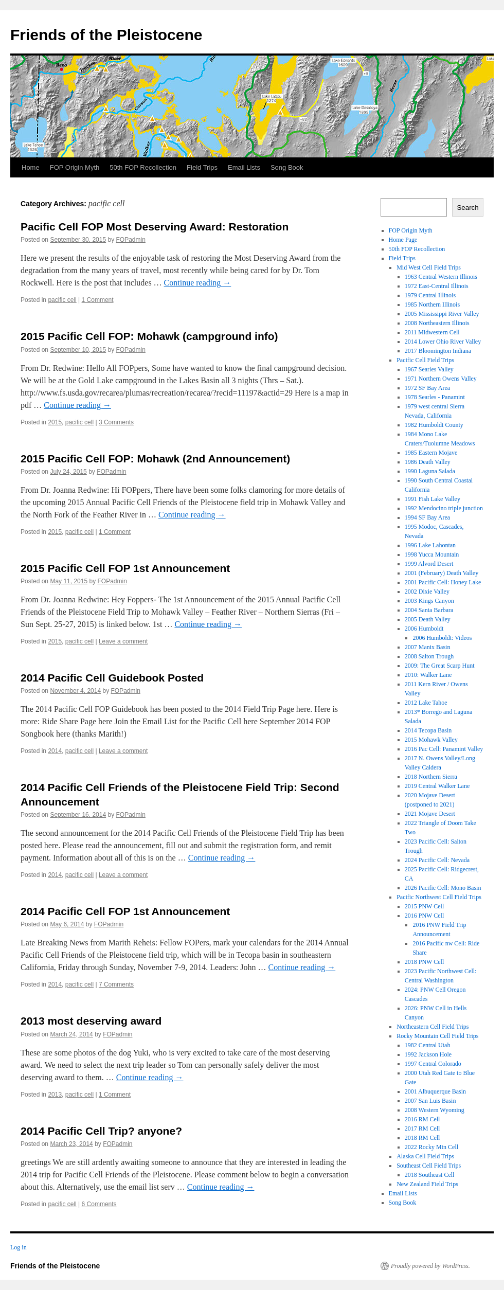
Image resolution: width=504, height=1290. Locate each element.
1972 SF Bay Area (427, 387)
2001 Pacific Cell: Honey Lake (443, 582)
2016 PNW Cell (424, 915)
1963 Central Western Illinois (441, 276)
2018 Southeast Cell (430, 1174)
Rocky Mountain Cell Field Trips (437, 1036)
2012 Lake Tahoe (426, 702)
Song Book (287, 167)
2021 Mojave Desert (430, 813)
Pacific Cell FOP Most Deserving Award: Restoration (155, 226)
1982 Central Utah (428, 1045)
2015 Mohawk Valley (431, 739)
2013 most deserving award (91, 1021)
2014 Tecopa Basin (428, 730)
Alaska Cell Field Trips (425, 1156)
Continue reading (197, 282)
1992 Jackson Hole (428, 1054)
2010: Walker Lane (428, 674)
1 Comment (98, 299)
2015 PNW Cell (424, 906)
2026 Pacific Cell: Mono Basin (443, 887)
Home (31, 167)
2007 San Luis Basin (430, 1100)
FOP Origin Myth (75, 167)
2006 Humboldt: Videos (442, 637)
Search (467, 207)
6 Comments (99, 1204)
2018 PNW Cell (424, 961)
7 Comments (116, 984)
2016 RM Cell (422, 1119)
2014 (55, 751)
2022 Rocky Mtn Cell (431, 1147)
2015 (55, 422)
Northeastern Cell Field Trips (433, 1026)
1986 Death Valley (428, 461)
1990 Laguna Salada (430, 471)
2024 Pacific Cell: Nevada (437, 860)
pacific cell (62, 299)
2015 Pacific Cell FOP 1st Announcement (125, 568)
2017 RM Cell (422, 1128)
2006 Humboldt (424, 628)
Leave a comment (123, 641)
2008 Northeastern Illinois (437, 323)
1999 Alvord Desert (429, 563)
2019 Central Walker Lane (437, 786)
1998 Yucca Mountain (432, 554)
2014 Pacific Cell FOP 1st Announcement (125, 911)
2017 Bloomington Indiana (438, 350)
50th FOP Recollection (143, 167)
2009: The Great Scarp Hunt (440, 665)
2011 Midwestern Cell (432, 332)
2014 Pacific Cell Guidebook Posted (112, 678)
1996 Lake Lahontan (430, 545)
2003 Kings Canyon (429, 600)
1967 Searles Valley (429, 369)
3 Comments (116, 422)
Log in (18, 1247)
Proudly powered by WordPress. (430, 1265)
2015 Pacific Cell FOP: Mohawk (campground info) (149, 336)
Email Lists (244, 167)
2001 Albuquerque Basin (435, 1091)
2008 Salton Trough (429, 656)
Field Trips (202, 167)
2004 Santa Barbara (429, 610)
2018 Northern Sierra (431, 776)
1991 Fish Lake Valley (432, 499)
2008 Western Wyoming (434, 1110)
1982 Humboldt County (434, 424)
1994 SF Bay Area (427, 517)
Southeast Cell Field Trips (429, 1165)
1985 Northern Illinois (432, 304)
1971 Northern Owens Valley (441, 378)
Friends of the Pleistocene (106, 34)
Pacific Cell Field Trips (425, 360)
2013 (55, 1094)
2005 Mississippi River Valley (442, 313)
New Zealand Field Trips (427, 1184)
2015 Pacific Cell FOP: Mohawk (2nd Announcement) (155, 458)
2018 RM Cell (422, 1137)
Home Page (403, 239)
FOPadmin (131, 239)
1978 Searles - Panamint (435, 397)
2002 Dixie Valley (427, 591)
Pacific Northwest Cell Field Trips (439, 897)
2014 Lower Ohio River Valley (443, 341)
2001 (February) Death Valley (441, 573)
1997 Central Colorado (433, 1063)
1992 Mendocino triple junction (444, 508)
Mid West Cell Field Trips (429, 267)
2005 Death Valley (428, 619)
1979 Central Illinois (430, 295)
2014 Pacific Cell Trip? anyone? (101, 1131)
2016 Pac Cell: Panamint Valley (444, 748)
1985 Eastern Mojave (431, 452)
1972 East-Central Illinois (437, 286)
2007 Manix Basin (428, 647)
